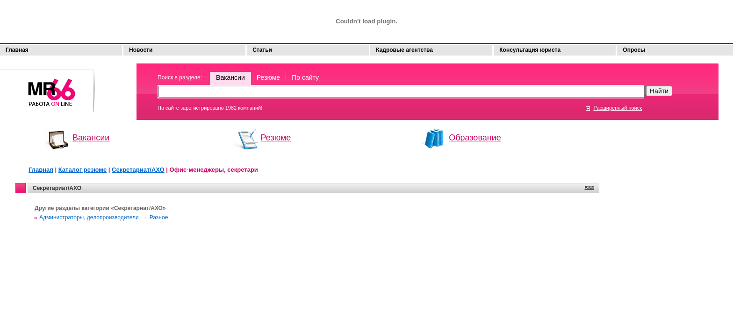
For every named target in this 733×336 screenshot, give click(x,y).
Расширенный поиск (617, 108)
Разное (159, 217)
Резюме (268, 77)
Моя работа (47, 86)
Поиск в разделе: (180, 77)
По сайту (305, 77)
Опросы (634, 50)
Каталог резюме (82, 169)
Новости (140, 50)
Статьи (262, 50)
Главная (17, 50)
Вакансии (230, 77)
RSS (589, 187)
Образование (475, 137)
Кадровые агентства (404, 50)
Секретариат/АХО (138, 169)
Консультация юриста (530, 50)
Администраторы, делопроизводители (89, 217)
